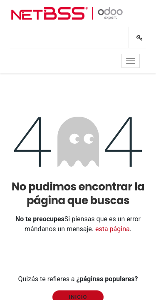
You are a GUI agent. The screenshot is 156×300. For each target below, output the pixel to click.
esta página (112, 229)
